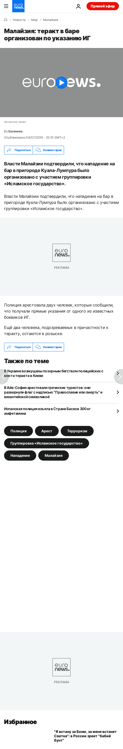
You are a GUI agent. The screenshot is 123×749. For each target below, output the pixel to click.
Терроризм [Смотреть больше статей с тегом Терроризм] (77, 431)
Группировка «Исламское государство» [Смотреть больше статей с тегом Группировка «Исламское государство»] (46, 443)
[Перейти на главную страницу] (18, 6)
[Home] (5, 19)
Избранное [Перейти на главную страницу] (20, 722)
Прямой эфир (103, 6)
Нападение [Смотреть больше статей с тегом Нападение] (20, 455)
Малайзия (50, 19)
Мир (34, 19)
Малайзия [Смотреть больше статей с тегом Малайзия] (54, 455)
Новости (19, 19)
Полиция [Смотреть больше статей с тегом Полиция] (18, 431)
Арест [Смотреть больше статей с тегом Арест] (46, 431)
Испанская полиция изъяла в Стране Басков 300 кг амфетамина (47, 411)
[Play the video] (61, 82)
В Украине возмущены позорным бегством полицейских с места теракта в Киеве (53, 373)
